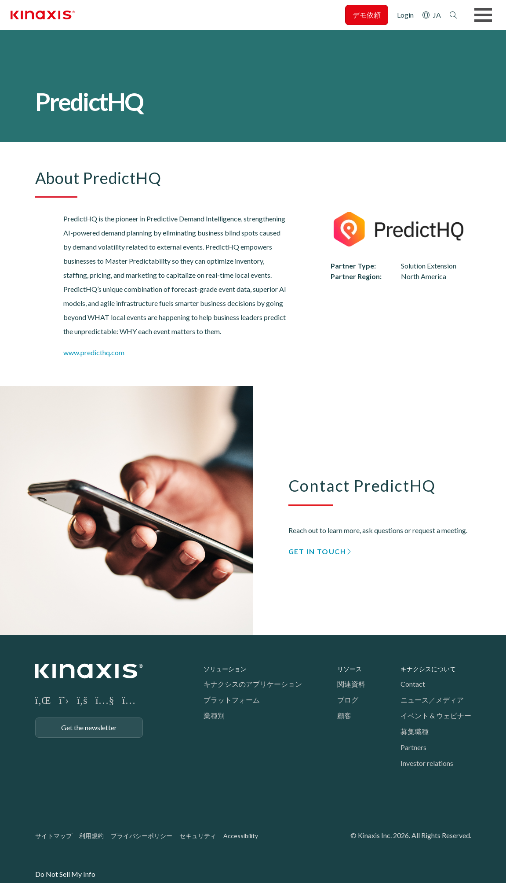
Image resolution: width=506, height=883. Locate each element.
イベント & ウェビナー (435, 715)
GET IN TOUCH (317, 551)
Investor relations (426, 763)
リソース (349, 669)
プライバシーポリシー (141, 835)
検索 (453, 15)
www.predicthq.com (93, 352)
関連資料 (351, 684)
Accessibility (240, 835)
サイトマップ (53, 835)
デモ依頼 (367, 15)
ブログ (347, 699)
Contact (412, 684)
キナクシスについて (428, 669)
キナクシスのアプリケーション (253, 684)
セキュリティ (197, 835)
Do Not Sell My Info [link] (65, 874)
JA (437, 15)
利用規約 (91, 835)
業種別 (214, 715)
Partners (413, 747)
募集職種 (414, 731)
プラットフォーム (232, 699)
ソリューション (225, 669)
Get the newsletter (89, 727)
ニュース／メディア (432, 699)
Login (405, 15)
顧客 (344, 715)
